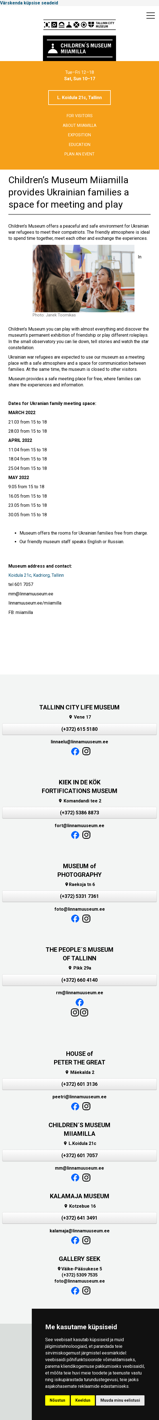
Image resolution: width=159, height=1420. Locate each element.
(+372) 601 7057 (79, 1155)
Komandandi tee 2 (79, 801)
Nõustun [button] (57, 1400)
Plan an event (79, 154)
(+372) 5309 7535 (80, 1275)
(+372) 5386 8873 (79, 812)
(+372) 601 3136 (79, 1084)
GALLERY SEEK (79, 1258)
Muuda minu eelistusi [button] (120, 1400)
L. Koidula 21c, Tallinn (79, 97)
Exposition (79, 135)
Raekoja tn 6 (79, 884)
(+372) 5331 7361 (79, 896)
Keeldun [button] (82, 1400)
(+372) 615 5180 (79, 729)
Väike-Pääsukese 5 (79, 1269)
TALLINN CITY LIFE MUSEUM (79, 707)
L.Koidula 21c (79, 1143)
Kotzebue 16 (80, 1206)
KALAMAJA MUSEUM (79, 1196)
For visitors (80, 116)
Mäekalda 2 (79, 1072)
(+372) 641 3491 (79, 1218)
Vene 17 (79, 717)
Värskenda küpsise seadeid (29, 3)
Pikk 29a (79, 968)
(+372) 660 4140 (79, 980)
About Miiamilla (80, 125)
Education (79, 144)
